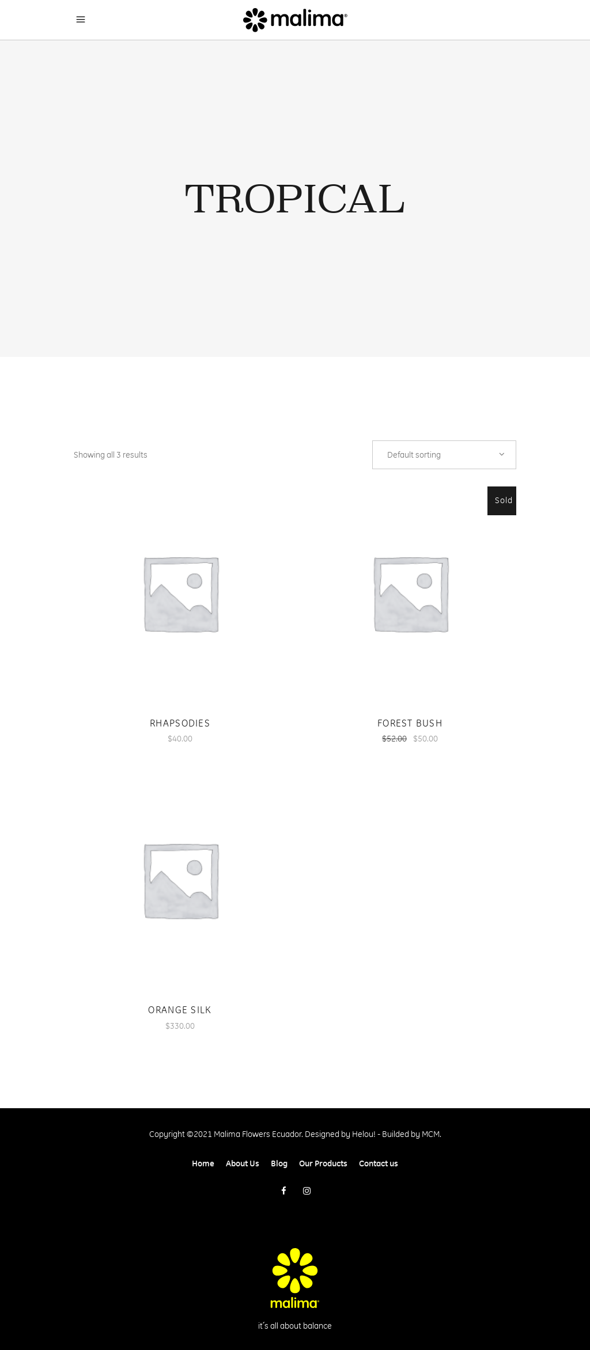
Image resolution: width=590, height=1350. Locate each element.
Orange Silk (179, 1010)
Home (203, 1163)
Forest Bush (409, 723)
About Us (242, 1163)
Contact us (378, 1163)
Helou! (364, 1134)
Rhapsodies (180, 723)
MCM (431, 1134)
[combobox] (444, 454)
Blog (279, 1163)
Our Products (323, 1163)
